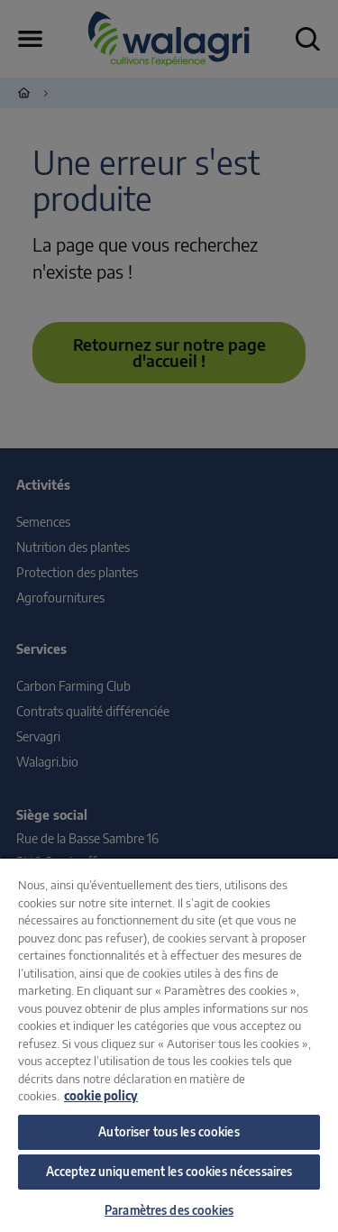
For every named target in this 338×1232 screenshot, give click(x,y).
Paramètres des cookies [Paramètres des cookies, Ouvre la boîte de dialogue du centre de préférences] (169, 1210)
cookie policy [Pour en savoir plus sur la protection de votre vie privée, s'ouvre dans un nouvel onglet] (101, 1096)
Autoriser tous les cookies (168, 1132)
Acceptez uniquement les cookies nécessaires (169, 1171)
